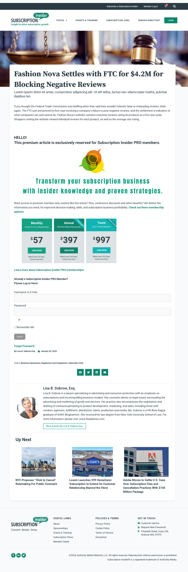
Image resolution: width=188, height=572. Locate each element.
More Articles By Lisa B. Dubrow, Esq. (64, 426)
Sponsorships (60, 528)
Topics (61, 20)
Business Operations (30, 363)
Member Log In (151, 6)
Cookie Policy (103, 528)
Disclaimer (101, 537)
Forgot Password (24, 346)
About (56, 523)
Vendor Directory (149, 20)
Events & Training (87, 20)
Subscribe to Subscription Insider (122, 6)
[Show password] (19, 320)
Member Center (61, 541)
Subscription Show (63, 537)
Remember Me (24, 327)
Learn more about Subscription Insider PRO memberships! (49, 269)
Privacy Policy (103, 523)
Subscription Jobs (117, 20)
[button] (174, 6)
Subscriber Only (75, 363)
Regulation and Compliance (54, 363)
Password (20, 305)
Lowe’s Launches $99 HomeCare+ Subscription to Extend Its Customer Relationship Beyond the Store (92, 484)
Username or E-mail (25, 292)
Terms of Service (104, 532)
